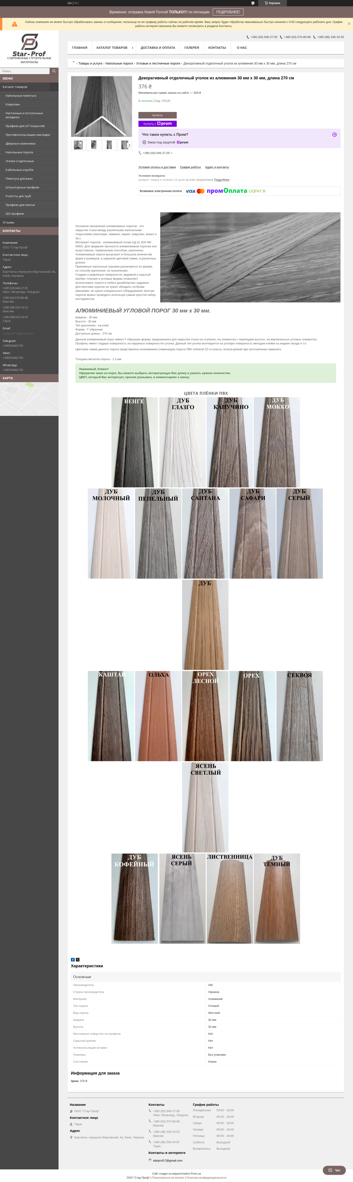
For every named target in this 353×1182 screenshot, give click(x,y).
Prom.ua (196, 1173)
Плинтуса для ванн (19, 178)
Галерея (191, 47)
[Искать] (54, 71)
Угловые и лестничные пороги (158, 63)
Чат (334, 1170)
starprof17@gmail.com (18, 333)
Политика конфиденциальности (206, 1177)
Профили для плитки (20, 205)
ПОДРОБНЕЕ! (228, 12)
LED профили (15, 214)
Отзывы (8, 222)
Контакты (217, 47)
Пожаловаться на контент (168, 1177)
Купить (157, 115)
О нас (242, 47)
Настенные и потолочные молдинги (24, 115)
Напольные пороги (19, 152)
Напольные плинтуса (21, 96)
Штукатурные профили (22, 187)
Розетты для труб (18, 196)
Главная (79, 47)
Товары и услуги (90, 63)
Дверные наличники (20, 143)
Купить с (158, 124)
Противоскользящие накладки (28, 135)
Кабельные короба (19, 170)
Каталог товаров (15, 87)
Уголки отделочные (20, 161)
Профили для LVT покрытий (25, 126)
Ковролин (13, 104)
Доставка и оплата (158, 47)
